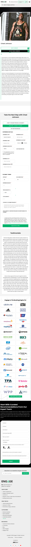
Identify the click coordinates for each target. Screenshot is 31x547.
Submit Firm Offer (15, 225)
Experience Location (20, 140)
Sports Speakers (6, 513)
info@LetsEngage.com (7, 484)
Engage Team (5, 530)
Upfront (5, 177)
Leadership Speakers (7, 517)
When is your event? (6, 436)
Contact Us (5, 494)
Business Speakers (6, 512)
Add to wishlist (20, 48)
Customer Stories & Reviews (8, 523)
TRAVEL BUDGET (6, 190)
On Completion (19, 177)
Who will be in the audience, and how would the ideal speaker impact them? (14, 455)
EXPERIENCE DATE (19, 134)
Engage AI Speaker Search (8, 493)
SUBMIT (11, 461)
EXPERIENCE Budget (7, 182)
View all (4, 518)
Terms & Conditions (18, 537)
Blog (3, 527)
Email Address (5, 429)
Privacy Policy (10, 537)
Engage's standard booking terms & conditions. (18, 222)
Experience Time (6, 140)
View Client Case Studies (15, 396)
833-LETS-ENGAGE (7, 486)
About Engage (6, 528)
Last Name (4, 426)
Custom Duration (20, 148)
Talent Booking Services (7, 503)
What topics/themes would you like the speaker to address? (12, 452)
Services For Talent (6, 505)
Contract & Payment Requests (9, 202)
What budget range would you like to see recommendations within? (13, 444)
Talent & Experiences (7, 491)
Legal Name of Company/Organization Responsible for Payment (15, 211)
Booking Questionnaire (7, 498)
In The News (5, 525)
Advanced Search (13, 1)
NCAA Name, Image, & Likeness (9, 506)
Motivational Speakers (7, 515)
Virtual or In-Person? (6, 440)
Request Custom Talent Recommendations (12, 496)
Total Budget (6, 196)
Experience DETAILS (7, 164)
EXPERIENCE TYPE (6, 134)
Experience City (6, 158)
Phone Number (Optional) (7, 433)
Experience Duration (7, 146)
